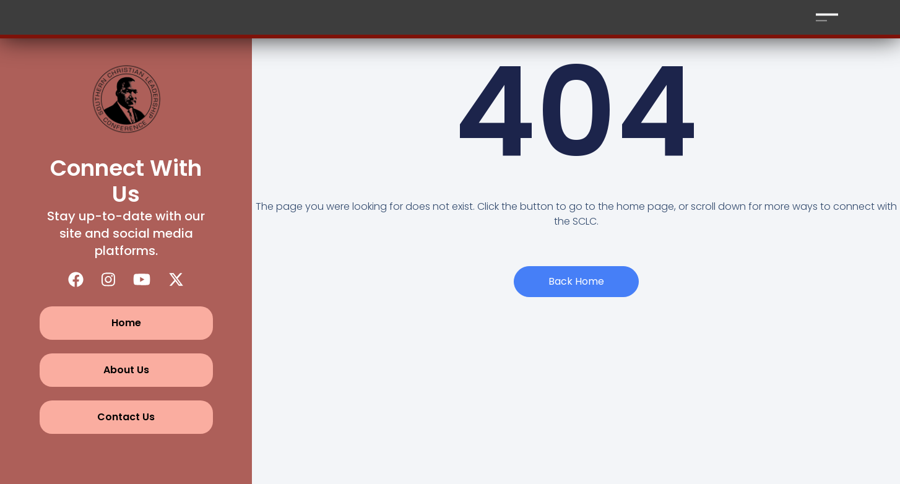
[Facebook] (76, 279)
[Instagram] (108, 279)
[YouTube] (141, 279)
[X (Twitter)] (176, 279)
